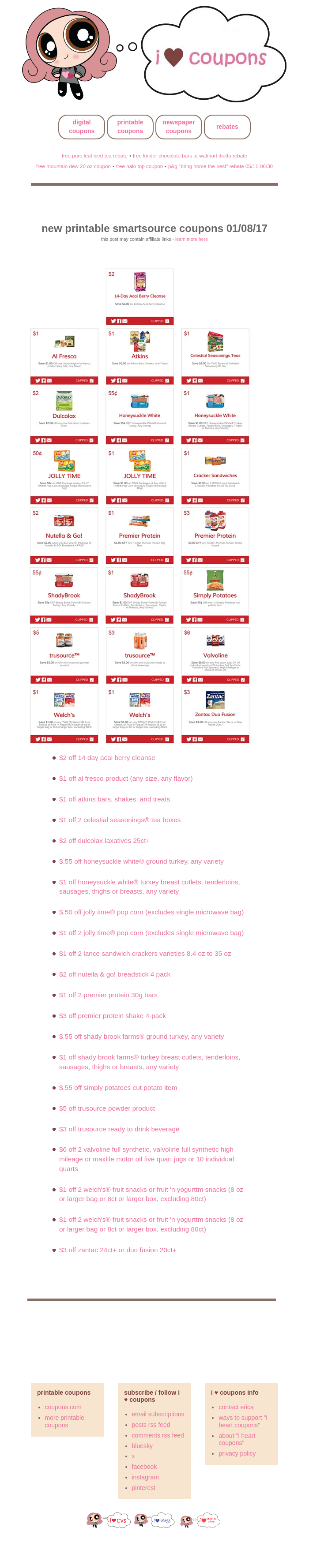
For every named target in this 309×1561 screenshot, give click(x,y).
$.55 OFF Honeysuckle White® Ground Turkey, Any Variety (141, 861)
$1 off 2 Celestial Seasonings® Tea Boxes (120, 820)
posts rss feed (151, 1424)
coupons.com (63, 1407)
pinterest (144, 1487)
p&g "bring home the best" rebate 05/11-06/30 (220, 166)
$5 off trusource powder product (107, 1108)
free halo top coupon (139, 166)
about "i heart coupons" (237, 1439)
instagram (145, 1477)
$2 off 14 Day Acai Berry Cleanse (107, 757)
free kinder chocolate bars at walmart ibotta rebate (190, 155)
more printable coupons (65, 1421)
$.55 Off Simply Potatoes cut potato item (118, 1087)
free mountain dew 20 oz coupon (73, 166)
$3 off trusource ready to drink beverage (119, 1129)
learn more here (191, 239)
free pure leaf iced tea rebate (95, 155)
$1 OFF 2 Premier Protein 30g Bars (108, 995)
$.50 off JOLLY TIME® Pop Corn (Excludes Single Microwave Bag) (151, 912)
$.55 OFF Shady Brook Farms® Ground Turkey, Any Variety (141, 1036)
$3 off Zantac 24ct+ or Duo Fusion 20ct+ (118, 1250)
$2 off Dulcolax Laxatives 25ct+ (104, 840)
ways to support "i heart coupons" (243, 1421)
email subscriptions (158, 1414)
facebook (144, 1466)
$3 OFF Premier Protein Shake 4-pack (112, 1015)
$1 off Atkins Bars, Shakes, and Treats (114, 799)
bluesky (142, 1445)
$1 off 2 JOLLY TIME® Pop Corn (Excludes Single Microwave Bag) (151, 932)
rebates (227, 126)
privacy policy (237, 1453)
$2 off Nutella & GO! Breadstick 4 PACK (114, 974)
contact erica (236, 1407)
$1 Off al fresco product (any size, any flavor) (126, 778)
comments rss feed (158, 1435)
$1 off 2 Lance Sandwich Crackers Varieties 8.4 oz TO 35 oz (145, 953)
